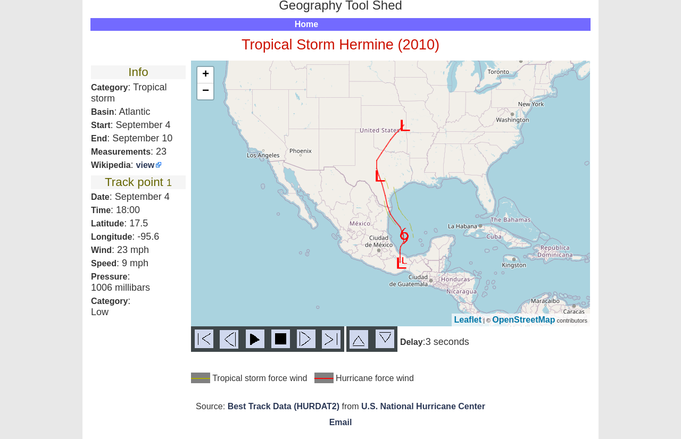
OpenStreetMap (523, 319)
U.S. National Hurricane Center (423, 406)
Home (306, 24)
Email (340, 422)
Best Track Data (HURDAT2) (283, 406)
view (145, 165)
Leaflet (468, 319)
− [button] (205, 91)
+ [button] (205, 75)
